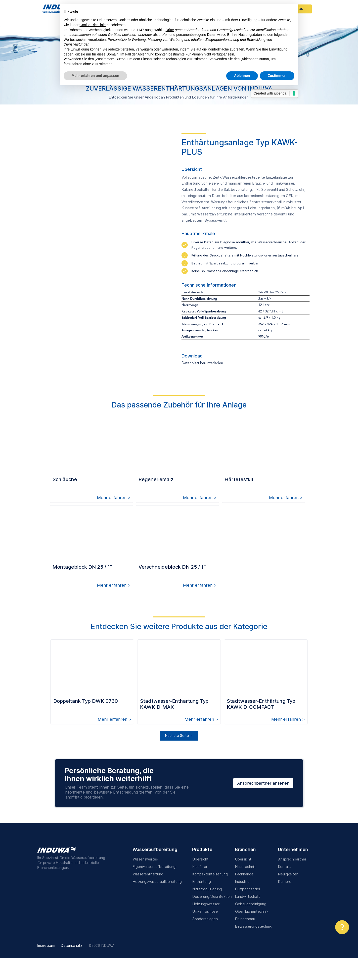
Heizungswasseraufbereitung (157, 881)
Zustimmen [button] (277, 76)
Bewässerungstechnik (253, 926)
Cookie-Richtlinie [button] (93, 25)
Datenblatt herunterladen (202, 363)
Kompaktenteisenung (210, 874)
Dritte (170, 30)
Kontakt (284, 866)
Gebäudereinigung (250, 904)
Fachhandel (244, 874)
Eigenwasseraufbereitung (154, 866)
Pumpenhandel (247, 889)
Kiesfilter (199, 866)
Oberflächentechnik (251, 911)
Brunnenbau (245, 919)
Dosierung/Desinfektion (212, 896)
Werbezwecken (75, 40)
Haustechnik (245, 866)
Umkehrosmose (205, 911)
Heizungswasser (206, 904)
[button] (342, 927)
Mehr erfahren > (114, 497)
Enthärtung (201, 881)
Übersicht (200, 859)
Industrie (242, 881)
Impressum (46, 945)
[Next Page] (179, 736)
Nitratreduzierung (207, 889)
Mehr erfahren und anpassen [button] (95, 76)
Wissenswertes (145, 859)
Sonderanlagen (205, 919)
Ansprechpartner (292, 859)
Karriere (284, 881)
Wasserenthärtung (148, 874)
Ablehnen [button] (242, 76)
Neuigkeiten (288, 874)
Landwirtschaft (247, 896)
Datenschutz (71, 945)
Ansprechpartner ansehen (263, 783)
